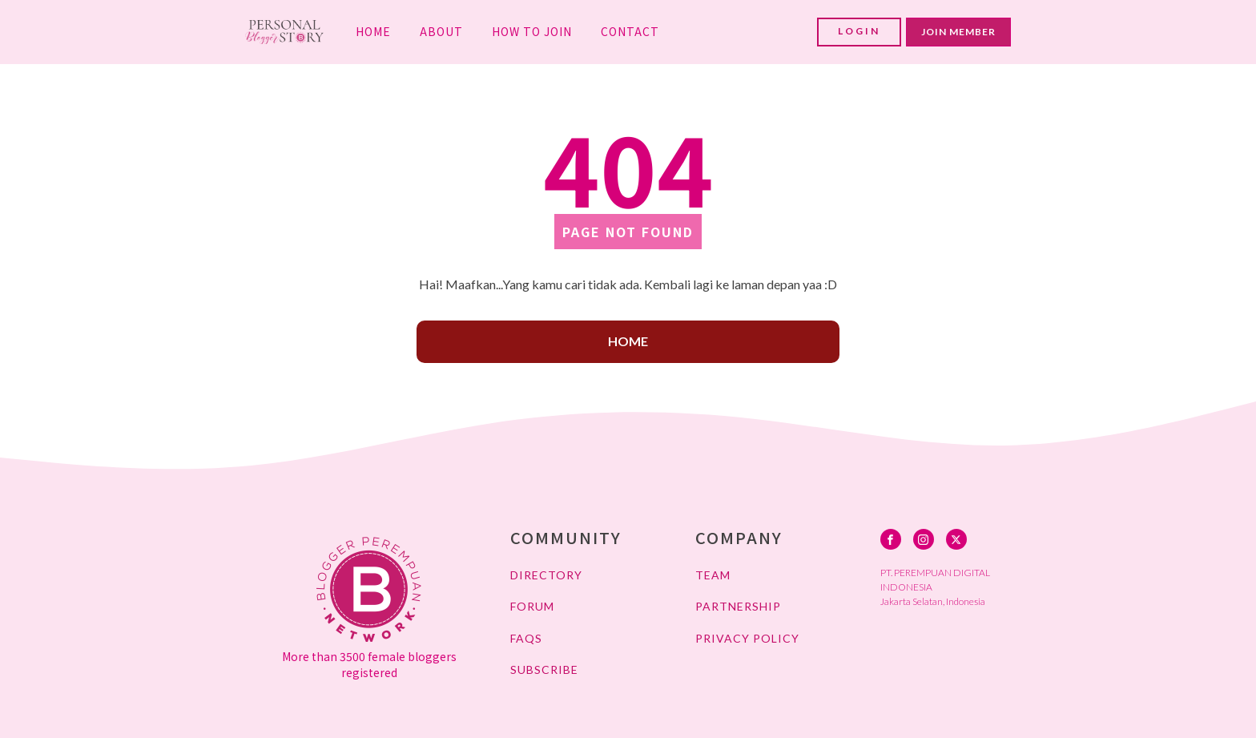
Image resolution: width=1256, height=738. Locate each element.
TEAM (713, 575)
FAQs (526, 638)
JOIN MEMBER (958, 32)
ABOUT (441, 31)
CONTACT (630, 31)
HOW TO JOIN (532, 31)
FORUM (532, 606)
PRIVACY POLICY (747, 638)
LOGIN (859, 31)
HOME (373, 31)
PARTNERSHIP (738, 606)
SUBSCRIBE (544, 669)
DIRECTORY (546, 575)
